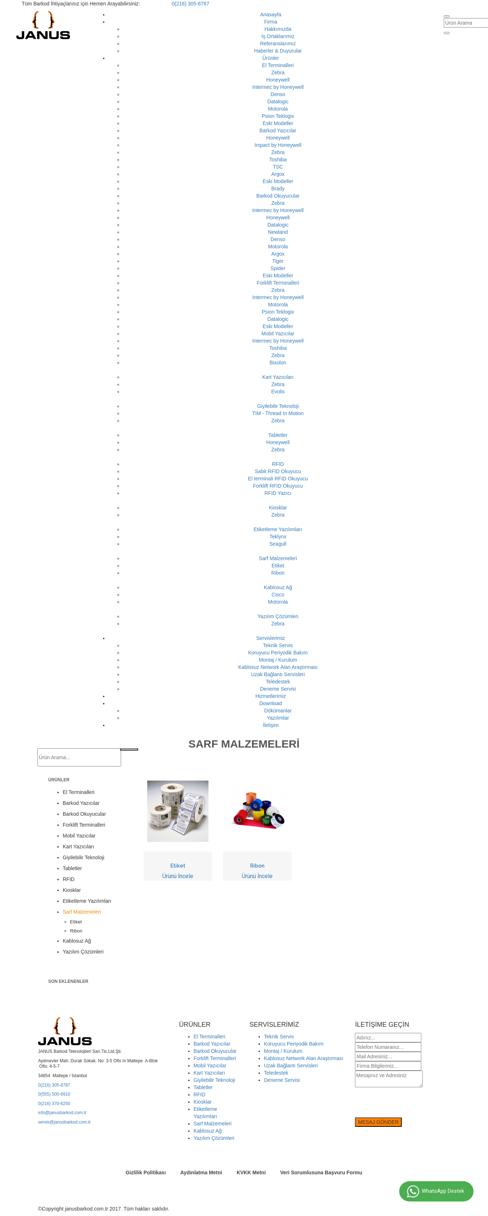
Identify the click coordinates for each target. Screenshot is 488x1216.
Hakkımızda (278, 29)
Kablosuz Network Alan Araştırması (278, 667)
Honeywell (278, 80)
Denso (277, 94)
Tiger (278, 261)
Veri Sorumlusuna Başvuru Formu (321, 1172)
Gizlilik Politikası (146, 1172)
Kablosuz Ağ (278, 587)
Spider (277, 268)
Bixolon (278, 362)
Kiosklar (278, 507)
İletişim (271, 725)
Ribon (278, 573)
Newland (278, 232)
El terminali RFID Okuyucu (278, 478)
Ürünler (270, 58)
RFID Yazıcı (277, 493)
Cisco (278, 594)
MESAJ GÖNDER (378, 1122)
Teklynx (277, 536)
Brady (278, 188)
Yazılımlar (278, 718)
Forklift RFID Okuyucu (278, 486)
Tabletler (278, 435)
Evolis (278, 391)
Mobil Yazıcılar (277, 333)
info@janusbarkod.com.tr (62, 1112)
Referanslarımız (278, 43)
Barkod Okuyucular (277, 196)
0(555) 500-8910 (54, 1094)
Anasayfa (270, 14)
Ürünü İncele (177, 876)
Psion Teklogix (278, 116)
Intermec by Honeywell (278, 87)
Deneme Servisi (278, 689)
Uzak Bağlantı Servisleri (278, 674)
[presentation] (410, 1103)
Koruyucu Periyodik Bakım (277, 652)
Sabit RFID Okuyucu (278, 471)
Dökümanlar (277, 711)
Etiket (278, 565)
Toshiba (277, 159)
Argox (278, 174)
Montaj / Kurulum (278, 660)
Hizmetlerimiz (271, 696)
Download (270, 703)
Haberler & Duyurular (278, 51)
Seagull (277, 544)
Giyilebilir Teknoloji (278, 406)
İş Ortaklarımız (277, 36)
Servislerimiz (270, 638)
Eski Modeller (278, 123)
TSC (278, 167)
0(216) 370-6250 (54, 1103)
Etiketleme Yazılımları (278, 529)
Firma (270, 22)
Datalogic (277, 101)
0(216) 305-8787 (191, 4)
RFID (278, 464)
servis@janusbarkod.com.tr (64, 1122)
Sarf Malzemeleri (278, 558)
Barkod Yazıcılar (278, 130)
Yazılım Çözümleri (277, 616)
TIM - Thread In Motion (278, 413)
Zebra (278, 72)
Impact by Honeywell (278, 145)
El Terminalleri (278, 65)
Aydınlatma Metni (201, 1172)
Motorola (278, 109)
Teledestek (278, 681)
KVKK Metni (251, 1172)
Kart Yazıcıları (278, 377)
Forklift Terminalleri (278, 283)
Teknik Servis (278, 645)
